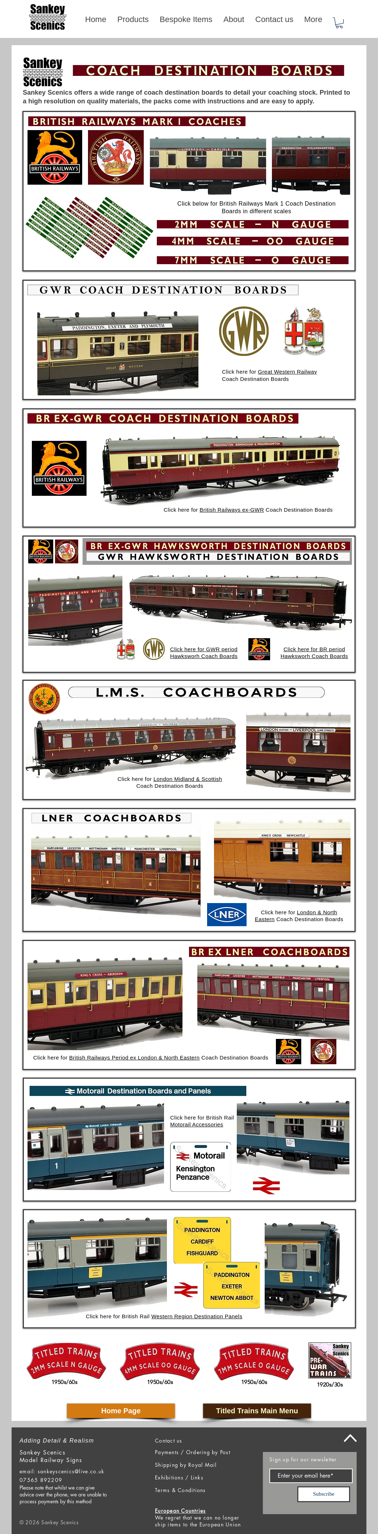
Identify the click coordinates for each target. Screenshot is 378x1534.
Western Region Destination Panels (196, 1316)
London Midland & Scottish (188, 779)
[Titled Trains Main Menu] (257, 1411)
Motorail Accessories (196, 1124)
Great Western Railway (287, 372)
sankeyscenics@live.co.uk (71, 1471)
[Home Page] (121, 1411)
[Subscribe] (323, 1494)
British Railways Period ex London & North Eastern (134, 1057)
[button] (339, 22)
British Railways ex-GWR (232, 510)
